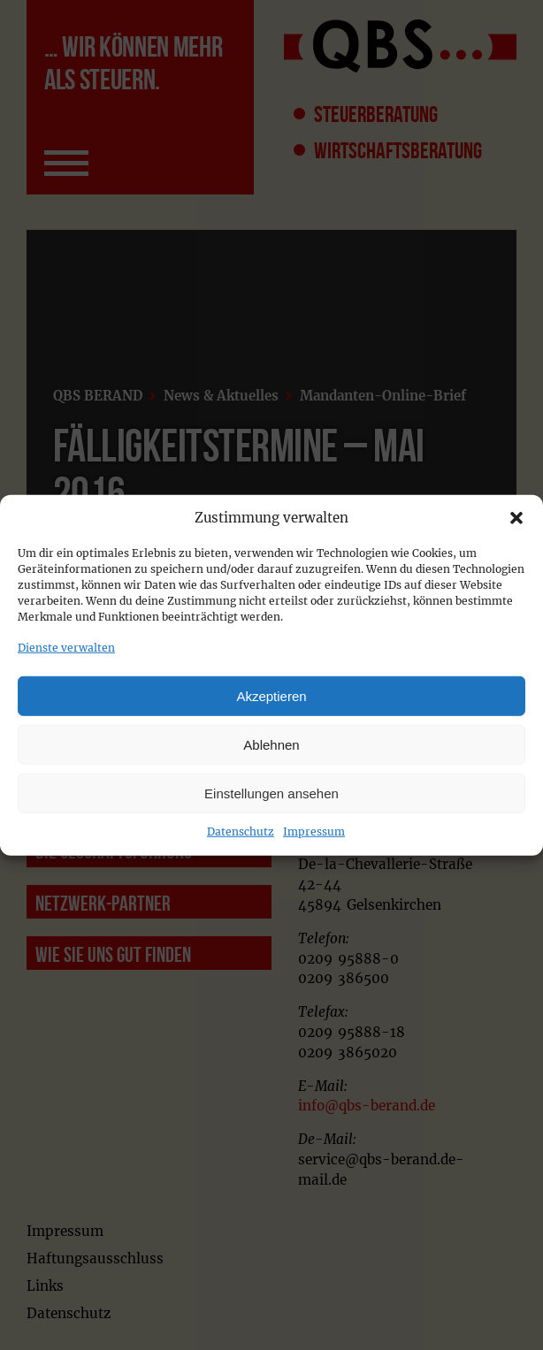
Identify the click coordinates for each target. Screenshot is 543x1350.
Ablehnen (271, 743)
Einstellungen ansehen (271, 792)
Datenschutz (240, 831)
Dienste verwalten (66, 647)
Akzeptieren (271, 695)
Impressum (314, 831)
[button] (516, 518)
